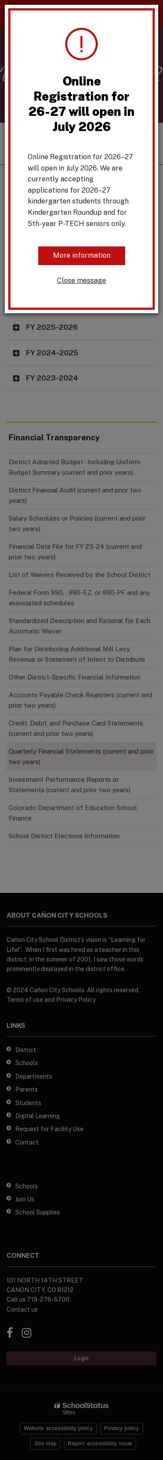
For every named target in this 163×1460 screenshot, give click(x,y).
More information (81, 255)
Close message (81, 280)
